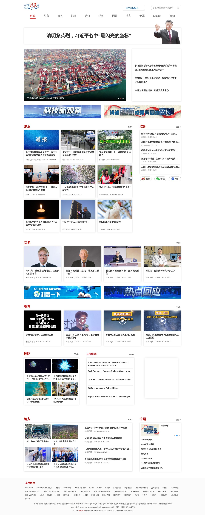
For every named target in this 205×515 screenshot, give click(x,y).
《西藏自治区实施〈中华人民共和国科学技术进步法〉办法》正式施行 (108, 449)
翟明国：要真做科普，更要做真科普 (122, 272)
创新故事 (165, 426)
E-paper (161, 401)
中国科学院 (135, 491)
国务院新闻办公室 (120, 491)
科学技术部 (67, 488)
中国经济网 (106, 495)
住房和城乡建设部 (141, 488)
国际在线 (66, 495)
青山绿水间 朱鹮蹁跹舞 (110, 222)
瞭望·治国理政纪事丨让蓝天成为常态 (152, 90)
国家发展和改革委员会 (44, 488)
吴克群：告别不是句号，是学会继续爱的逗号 (82, 336)
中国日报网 (76, 495)
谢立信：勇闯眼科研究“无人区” (160, 271)
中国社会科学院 (148, 491)
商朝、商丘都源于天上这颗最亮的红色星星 (162, 336)
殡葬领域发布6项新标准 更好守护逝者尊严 (160, 150)
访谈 (87, 15)
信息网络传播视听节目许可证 (147, 504)
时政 (32, 15)
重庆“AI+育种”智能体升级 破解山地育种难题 (106, 428)
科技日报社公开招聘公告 (107, 504)
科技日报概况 (51, 504)
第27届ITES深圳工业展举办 (38, 441)
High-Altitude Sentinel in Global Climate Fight (109, 397)
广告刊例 (94, 504)
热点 (46, 15)
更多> (130, 127)
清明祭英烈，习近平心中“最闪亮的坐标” (88, 35)
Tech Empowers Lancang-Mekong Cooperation (109, 371)
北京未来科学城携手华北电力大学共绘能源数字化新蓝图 (64, 466)
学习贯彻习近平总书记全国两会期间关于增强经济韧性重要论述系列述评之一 (155, 68)
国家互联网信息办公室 (102, 491)
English (157, 15)
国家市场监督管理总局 (51, 491)
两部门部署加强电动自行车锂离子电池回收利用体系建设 (160, 142)
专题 (142, 15)
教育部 (58, 488)
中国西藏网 (128, 495)
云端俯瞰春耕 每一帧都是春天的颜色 (115, 153)
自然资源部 (117, 488)
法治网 (27, 499)
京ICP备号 (80, 510)
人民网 (41, 495)
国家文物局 (174, 491)
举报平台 (162, 504)
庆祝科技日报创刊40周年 (151, 449)
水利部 (165, 488)
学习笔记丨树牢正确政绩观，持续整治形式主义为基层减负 (155, 80)
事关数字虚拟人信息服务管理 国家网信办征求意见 (160, 134)
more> (131, 354)
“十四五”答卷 (146, 459)
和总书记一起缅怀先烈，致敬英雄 (150, 53)
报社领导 (60, 504)
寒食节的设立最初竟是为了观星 (120, 335)
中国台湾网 (117, 495)
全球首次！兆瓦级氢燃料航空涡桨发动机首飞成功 (78, 153)
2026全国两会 (146, 440)
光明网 (144, 495)
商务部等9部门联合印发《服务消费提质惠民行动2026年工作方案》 (160, 159)
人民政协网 (174, 495)
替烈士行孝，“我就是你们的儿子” (114, 187)
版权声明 (169, 504)
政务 (60, 15)
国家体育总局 (85, 491)
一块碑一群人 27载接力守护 (75, 222)
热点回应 (144, 454)
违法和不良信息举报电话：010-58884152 (101, 510)
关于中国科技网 (69, 504)
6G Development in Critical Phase (103, 388)
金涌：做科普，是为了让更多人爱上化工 (82, 272)
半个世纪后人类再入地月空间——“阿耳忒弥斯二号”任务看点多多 (38, 377)
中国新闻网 (163, 495)
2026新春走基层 (147, 444)
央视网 (85, 495)
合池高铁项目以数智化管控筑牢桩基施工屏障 (105, 459)
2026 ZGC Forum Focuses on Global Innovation (109, 380)
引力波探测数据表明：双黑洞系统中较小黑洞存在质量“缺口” (64, 377)
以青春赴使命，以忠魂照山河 (39, 335)
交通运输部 (155, 488)
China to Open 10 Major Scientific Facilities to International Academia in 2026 (109, 364)
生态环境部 (128, 488)
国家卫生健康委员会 (32, 491)
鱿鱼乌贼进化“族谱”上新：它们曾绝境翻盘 (38, 400)
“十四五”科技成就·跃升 (150, 463)
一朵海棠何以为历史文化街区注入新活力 (78, 188)
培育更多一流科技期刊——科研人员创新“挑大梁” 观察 (41, 188)
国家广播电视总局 (70, 491)
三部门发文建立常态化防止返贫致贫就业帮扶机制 (160, 167)
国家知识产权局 (30, 495)
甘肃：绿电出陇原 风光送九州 (64, 442)
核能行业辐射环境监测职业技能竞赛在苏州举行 (38, 465)
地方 (128, 15)
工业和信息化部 (80, 488)
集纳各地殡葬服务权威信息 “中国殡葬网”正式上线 (41, 223)
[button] (118, 98)
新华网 (49, 495)
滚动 (172, 15)
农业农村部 (174, 488)
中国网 (57, 495)
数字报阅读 (160, 228)
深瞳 (73, 15)
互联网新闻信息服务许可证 (126, 504)
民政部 (99, 488)
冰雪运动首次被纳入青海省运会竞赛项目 (103, 438)
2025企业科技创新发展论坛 (152, 468)
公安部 (91, 488)
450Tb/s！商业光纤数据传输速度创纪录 (64, 400)
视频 (101, 15)
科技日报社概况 (39, 504)
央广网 (137, 495)
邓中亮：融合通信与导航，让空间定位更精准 (42, 272)
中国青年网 (95, 495)
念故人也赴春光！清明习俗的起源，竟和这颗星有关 (54, 98)
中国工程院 (162, 491)
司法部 (107, 488)
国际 (114, 15)
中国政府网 (29, 488)
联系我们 (79, 504)
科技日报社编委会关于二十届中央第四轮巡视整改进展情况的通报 (41, 153)
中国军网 (153, 495)
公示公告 (87, 504)
